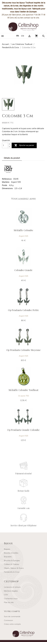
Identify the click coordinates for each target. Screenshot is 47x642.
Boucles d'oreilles (11, 553)
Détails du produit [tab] (12, 158)
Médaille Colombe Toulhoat (23, 390)
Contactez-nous (11, 599)
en (22, 36)
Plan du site (9, 602)
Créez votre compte (12, 624)
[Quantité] (5, 145)
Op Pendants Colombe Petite (23, 310)
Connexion (8, 620)
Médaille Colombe (23, 230)
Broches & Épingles (12, 561)
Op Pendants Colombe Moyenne (23, 350)
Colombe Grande (23, 270)
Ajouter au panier (24, 145)
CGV (6, 595)
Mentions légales (11, 591)
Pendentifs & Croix (11, 572)
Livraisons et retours (12, 587)
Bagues (7, 549)
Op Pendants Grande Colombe (23, 429)
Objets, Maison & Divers (14, 568)
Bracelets (8, 557)
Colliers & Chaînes (11, 564)
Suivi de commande (12, 616)
